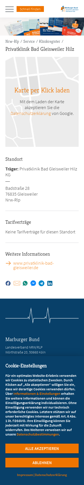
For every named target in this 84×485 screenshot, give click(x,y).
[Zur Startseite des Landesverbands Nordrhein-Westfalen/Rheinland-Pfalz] (70, 10)
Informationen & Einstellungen (36, 393)
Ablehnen (42, 462)
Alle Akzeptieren (42, 448)
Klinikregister (49, 41)
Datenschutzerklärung (51, 475)
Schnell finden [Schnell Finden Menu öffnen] (30, 9)
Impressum (25, 475)
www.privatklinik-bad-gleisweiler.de (33, 265)
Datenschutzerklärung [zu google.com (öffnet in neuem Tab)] (31, 113)
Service (29, 41)
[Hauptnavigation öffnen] (11, 9)
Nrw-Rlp (12, 41)
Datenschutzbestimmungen (38, 434)
